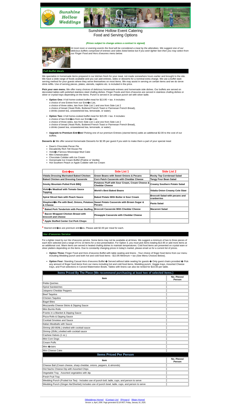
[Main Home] (138, 399)
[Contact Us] (112, 399)
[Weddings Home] (94, 399)
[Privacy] (124, 399)
